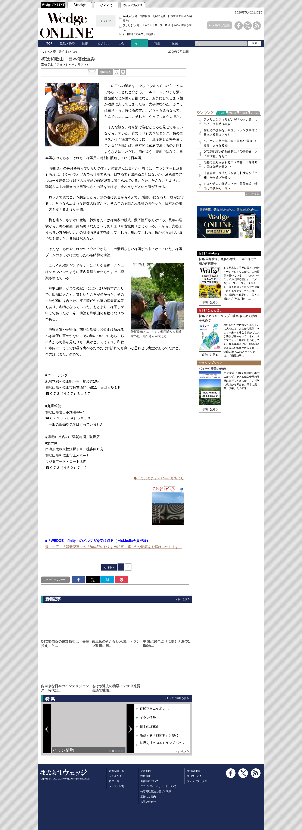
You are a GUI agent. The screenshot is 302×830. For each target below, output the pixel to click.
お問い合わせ (148, 801)
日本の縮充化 (149, 726)
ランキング (115, 776)
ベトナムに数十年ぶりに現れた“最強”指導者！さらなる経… (230, 143)
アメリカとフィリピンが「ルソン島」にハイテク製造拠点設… (231, 122)
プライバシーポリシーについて (158, 786)
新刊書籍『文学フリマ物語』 (139, 34)
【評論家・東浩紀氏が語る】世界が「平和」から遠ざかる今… (231, 175)
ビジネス (103, 43)
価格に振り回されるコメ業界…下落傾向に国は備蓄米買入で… (231, 164)
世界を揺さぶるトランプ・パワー (162, 745)
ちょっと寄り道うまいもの (59, 51)
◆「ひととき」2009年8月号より (159, 478)
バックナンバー (55, 579)
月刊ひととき (194, 776)
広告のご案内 (148, 796)
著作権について (149, 781)
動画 (175, 43)
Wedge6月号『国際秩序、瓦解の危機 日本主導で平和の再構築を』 (158, 18)
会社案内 (145, 770)
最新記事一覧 (116, 770)
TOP (49, 43)
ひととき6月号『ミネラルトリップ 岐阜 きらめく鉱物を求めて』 (158, 27)
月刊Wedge (193, 770)
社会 (121, 43)
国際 (85, 43)
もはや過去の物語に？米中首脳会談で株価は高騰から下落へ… (231, 186)
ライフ (139, 43)
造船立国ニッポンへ (154, 708)
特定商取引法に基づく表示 (155, 791)
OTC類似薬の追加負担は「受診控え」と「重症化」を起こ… (231, 154)
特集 (157, 43)
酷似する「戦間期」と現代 (159, 735)
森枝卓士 (65, 64)
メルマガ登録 (221, 25)
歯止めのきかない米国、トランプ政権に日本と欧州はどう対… (231, 132)
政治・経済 (67, 43)
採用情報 (145, 776)
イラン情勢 (63, 750)
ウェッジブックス (197, 781)
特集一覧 (114, 781)
